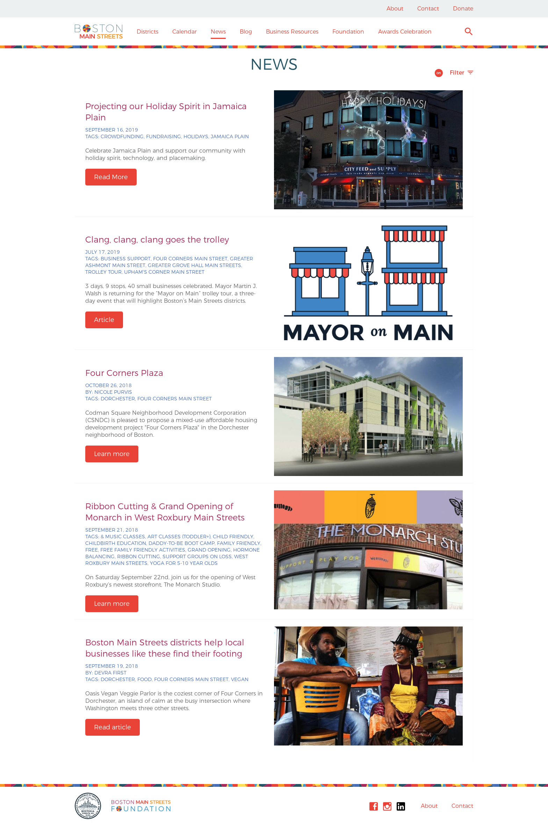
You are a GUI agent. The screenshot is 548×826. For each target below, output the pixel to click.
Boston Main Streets (99, 31)
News (218, 31)
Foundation (348, 31)
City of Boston (89, 806)
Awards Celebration (405, 31)
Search (468, 32)
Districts (147, 31)
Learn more (112, 454)
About (395, 8)
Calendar (184, 31)
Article (104, 320)
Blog (246, 31)
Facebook (373, 806)
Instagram (387, 806)
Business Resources (292, 31)
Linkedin (401, 806)
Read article (112, 727)
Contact (428, 8)
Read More (111, 177)
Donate (463, 8)
